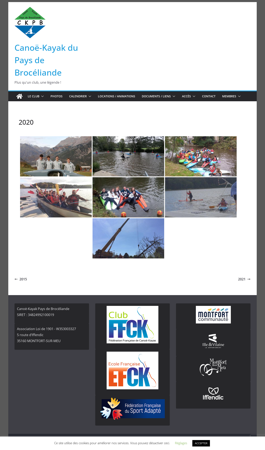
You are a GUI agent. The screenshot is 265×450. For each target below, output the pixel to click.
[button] (41, 96)
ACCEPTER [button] (201, 443)
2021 (244, 279)
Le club (33, 96)
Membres (229, 96)
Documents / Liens (156, 96)
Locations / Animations (116, 96)
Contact (209, 96)
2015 (20, 279)
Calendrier (78, 96)
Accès (186, 96)
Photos (57, 96)
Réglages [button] (181, 443)
